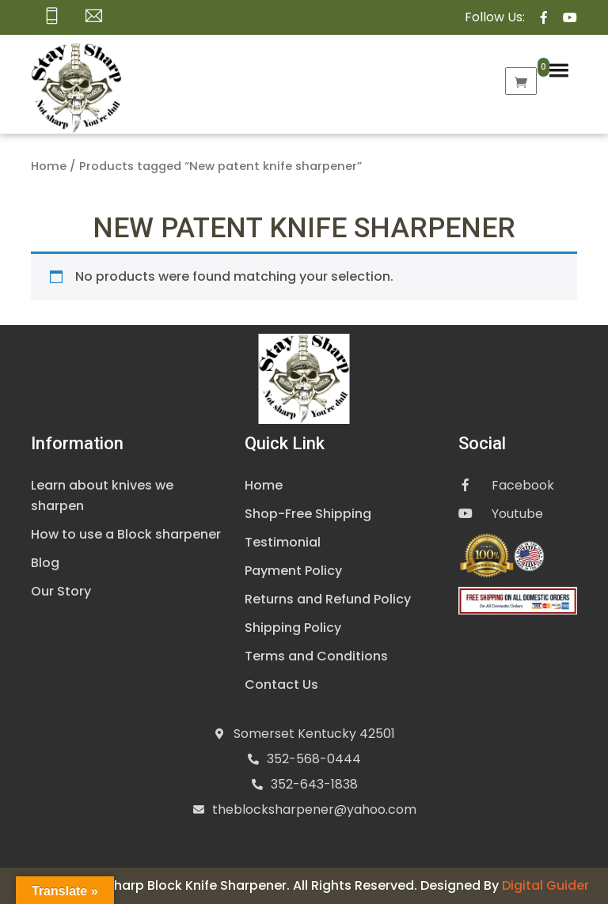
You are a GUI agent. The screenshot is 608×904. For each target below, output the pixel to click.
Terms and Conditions (316, 656)
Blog (45, 563)
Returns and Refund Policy (328, 599)
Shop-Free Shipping (308, 514)
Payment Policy (293, 571)
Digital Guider (545, 885)
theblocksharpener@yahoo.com (314, 809)
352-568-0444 (314, 759)
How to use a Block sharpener (126, 534)
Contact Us (281, 684)
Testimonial (283, 542)
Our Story (61, 591)
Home (48, 166)
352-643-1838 (314, 784)
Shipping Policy (293, 627)
